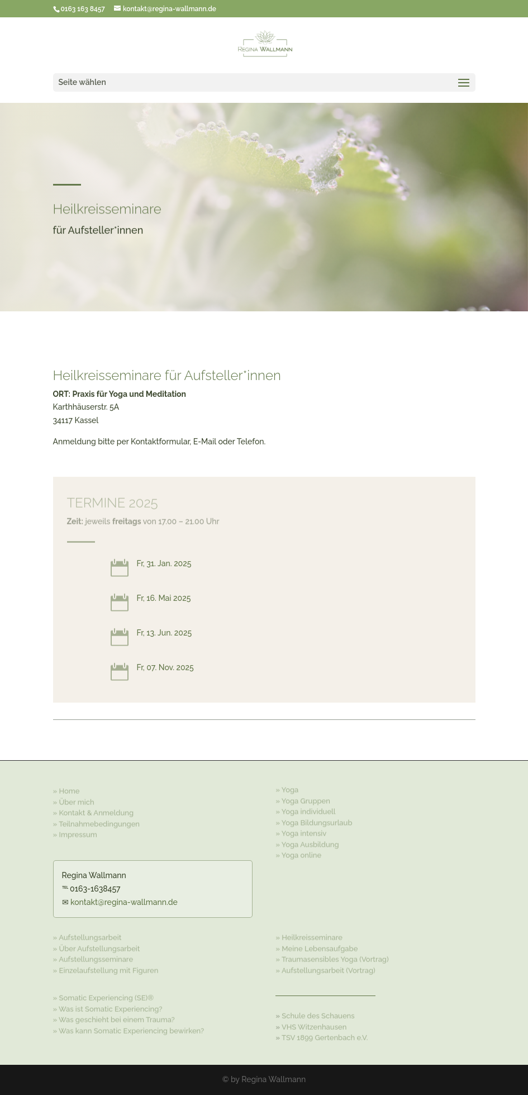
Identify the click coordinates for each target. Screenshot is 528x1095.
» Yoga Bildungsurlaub (313, 821)
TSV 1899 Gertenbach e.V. (325, 1036)
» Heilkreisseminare (309, 936)
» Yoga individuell (305, 809)
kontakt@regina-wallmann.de (124, 902)
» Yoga (286, 788)
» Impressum (75, 833)
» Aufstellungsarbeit (87, 936)
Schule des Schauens (318, 1015)
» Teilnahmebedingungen (96, 822)
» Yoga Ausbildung (307, 842)
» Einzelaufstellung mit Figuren (106, 969)
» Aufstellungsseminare (93, 958)
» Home (66, 789)
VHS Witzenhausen (314, 1026)
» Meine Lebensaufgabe (316, 947)
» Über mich (73, 801)
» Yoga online (298, 853)
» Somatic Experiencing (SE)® (103, 997)
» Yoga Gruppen (302, 799)
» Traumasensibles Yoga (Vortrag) (331, 958)
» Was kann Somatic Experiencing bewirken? (128, 1029)
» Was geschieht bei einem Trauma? (114, 1019)
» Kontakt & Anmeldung (93, 811)
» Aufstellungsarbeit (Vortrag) (325, 969)
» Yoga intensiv (300, 831)
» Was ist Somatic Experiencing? (108, 1007)
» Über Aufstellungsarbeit (96, 947)
